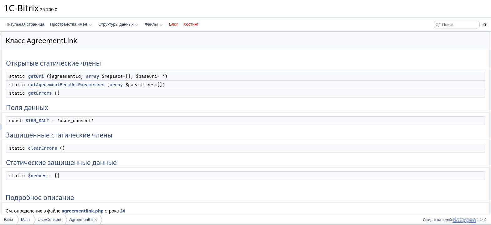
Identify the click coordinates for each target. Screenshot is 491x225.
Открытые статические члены (447, 35)
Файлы (154, 24)
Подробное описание (439, 104)
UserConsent (49, 219)
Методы (428, 110)
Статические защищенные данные (451, 90)
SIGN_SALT (115, 120)
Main (25, 219)
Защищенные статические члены (450, 76)
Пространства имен (71, 24)
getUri (114, 76)
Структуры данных (118, 24)
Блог (173, 24)
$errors (115, 175)
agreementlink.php (161, 211)
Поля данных (432, 62)
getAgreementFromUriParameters (144, 85)
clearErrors (120, 148)
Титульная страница (25, 24)
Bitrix (8, 219)
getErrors (118, 93)
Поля (425, 145)
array (171, 76)
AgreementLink (82, 219)
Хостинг (190, 24)
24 (200, 211)
